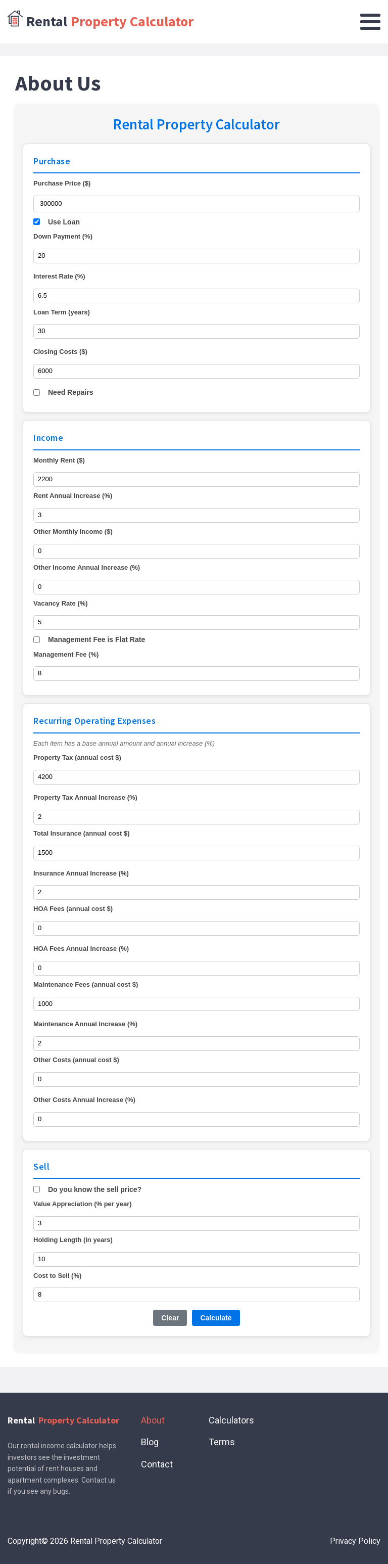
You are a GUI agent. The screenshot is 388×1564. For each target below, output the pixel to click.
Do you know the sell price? (94, 1189)
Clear (170, 1318)
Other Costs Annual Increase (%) (84, 1099)
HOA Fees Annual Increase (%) (81, 948)
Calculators (231, 1420)
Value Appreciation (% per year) (82, 1204)
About (153, 1420)
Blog (150, 1442)
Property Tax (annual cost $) (77, 757)
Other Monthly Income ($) (73, 531)
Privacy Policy (355, 1541)
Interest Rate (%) (59, 276)
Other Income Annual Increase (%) (86, 567)
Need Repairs (70, 392)
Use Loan (64, 222)
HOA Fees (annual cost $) (73, 908)
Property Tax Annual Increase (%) (85, 797)
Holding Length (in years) (73, 1240)
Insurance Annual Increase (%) (81, 873)
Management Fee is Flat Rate (96, 639)
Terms (222, 1442)
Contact (157, 1464)
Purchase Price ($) (61, 183)
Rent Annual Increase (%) (72, 495)
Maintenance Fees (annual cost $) (85, 984)
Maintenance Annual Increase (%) (85, 1024)
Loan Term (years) (61, 312)
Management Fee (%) (66, 654)
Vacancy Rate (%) (60, 603)
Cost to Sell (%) (57, 1275)
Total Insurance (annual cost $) (81, 833)
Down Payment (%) (62, 236)
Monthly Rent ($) (59, 460)
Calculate (215, 1318)
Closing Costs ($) (60, 351)
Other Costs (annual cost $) (76, 1060)
